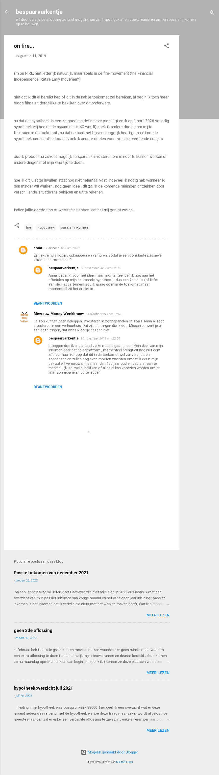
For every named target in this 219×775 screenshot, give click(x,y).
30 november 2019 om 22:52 (100, 268)
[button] (167, 46)
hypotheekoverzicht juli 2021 (43, 688)
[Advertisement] (199, 109)
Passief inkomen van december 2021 (51, 572)
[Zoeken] (212, 13)
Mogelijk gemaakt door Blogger (109, 752)
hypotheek (46, 227)
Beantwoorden (48, 303)
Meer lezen (158, 615)
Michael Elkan (124, 762)
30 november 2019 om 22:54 (100, 338)
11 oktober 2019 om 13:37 (62, 248)
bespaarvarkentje (39, 11)
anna (38, 248)
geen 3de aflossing (33, 630)
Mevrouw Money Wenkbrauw (59, 314)
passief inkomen (74, 227)
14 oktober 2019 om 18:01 (104, 314)
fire (28, 227)
